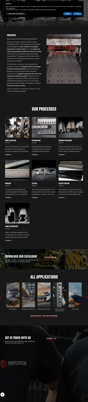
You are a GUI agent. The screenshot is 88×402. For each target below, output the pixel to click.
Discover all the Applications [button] (44, 316)
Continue (8, 154)
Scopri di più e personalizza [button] (16, 13)
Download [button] (50, 257)
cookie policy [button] (11, 8)
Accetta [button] (77, 13)
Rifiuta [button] (68, 13)
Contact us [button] (51, 338)
